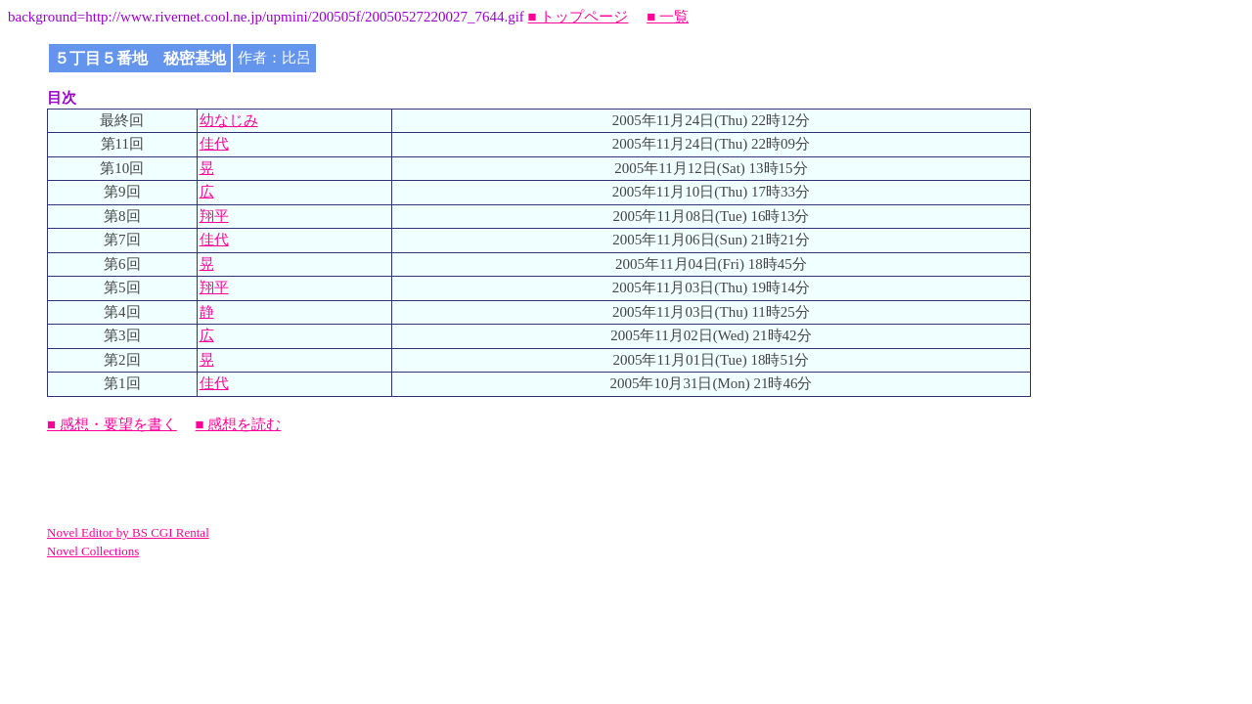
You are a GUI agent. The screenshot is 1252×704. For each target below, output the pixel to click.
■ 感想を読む (239, 424)
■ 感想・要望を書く (112, 424)
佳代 (214, 144)
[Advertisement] (276, 479)
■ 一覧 (668, 16)
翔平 (214, 216)
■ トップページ (578, 16)
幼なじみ (229, 120)
